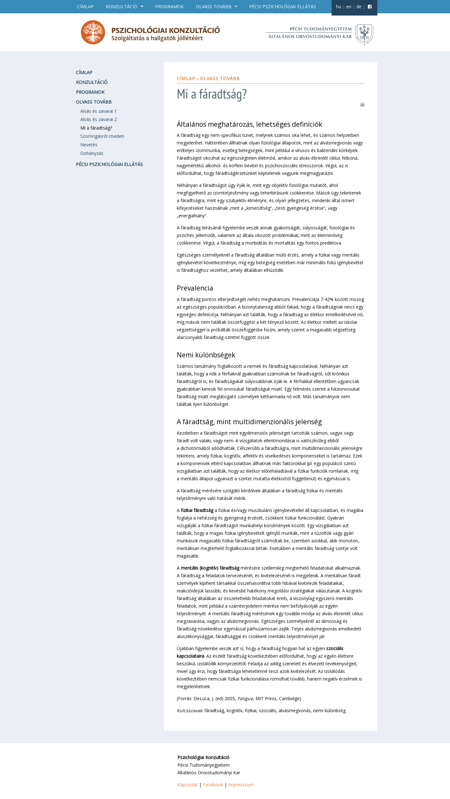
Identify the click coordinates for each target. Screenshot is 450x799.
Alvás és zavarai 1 (98, 111)
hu (338, 6)
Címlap (85, 6)
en (348, 6)
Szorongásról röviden (102, 136)
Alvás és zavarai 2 (98, 119)
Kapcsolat (187, 785)
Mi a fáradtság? (96, 128)
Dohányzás (91, 153)
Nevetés (88, 145)
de (358, 6)
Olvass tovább (214, 6)
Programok (169, 6)
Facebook (213, 785)
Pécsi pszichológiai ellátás (282, 6)
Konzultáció (122, 6)
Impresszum (241, 785)
